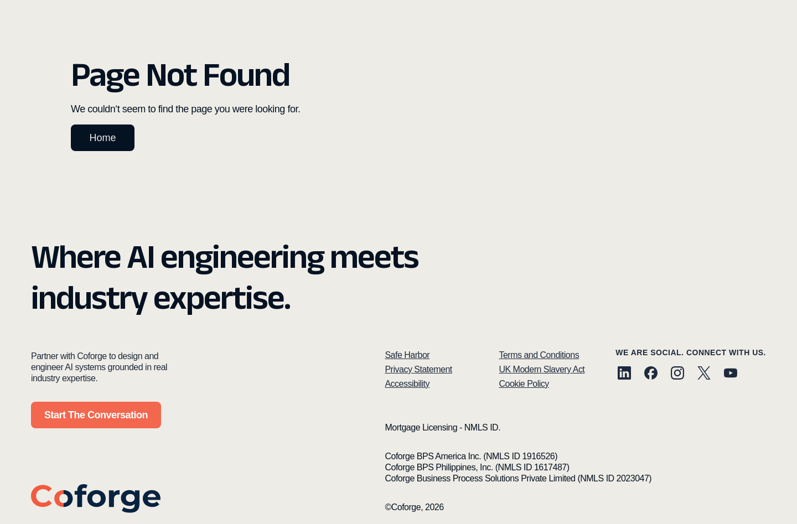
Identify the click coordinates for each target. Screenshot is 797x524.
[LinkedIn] (624, 374)
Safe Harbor (407, 355)
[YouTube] (730, 374)
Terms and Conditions (539, 355)
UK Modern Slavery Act (541, 369)
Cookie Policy (523, 383)
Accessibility (407, 383)
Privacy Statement (418, 369)
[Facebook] (651, 374)
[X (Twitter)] (704, 374)
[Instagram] (677, 374)
